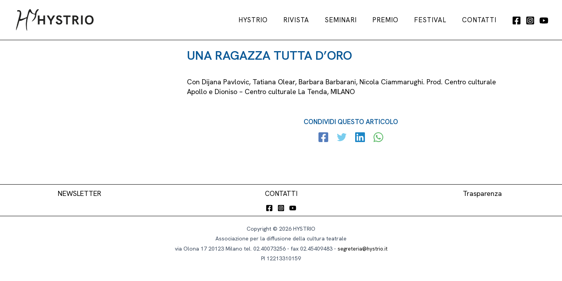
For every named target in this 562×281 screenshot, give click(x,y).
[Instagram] (530, 20)
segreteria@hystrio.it (362, 248)
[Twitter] (342, 138)
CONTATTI (281, 193)
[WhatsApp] (377, 138)
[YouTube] (543, 20)
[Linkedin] (360, 138)
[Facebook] (516, 20)
